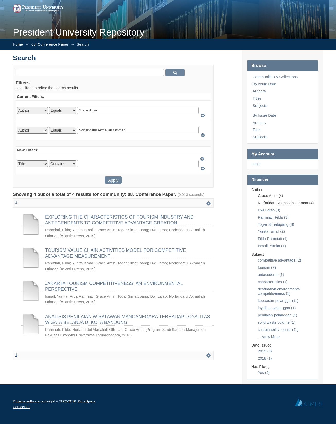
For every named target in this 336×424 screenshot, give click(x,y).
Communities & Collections (275, 77)
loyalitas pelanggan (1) (277, 308)
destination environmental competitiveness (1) (279, 291)
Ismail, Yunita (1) (272, 246)
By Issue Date (264, 84)
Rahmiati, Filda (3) (273, 217)
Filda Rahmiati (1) (273, 239)
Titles (257, 98)
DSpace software (26, 401)
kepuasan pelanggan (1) (278, 301)
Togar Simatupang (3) (276, 224)
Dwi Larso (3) (269, 210)
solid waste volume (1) (276, 322)
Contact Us (21, 407)
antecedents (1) (271, 275)
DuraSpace (86, 401)
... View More (269, 337)
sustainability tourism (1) (278, 329)
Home (18, 44)
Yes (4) (264, 372)
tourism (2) (267, 267)
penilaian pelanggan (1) (277, 315)
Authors (259, 91)
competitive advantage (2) (279, 260)
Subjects (260, 105)
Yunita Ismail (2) (271, 231)
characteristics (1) (273, 282)
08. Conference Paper (49, 44)
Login (256, 164)
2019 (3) (265, 351)
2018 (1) (265, 358)
